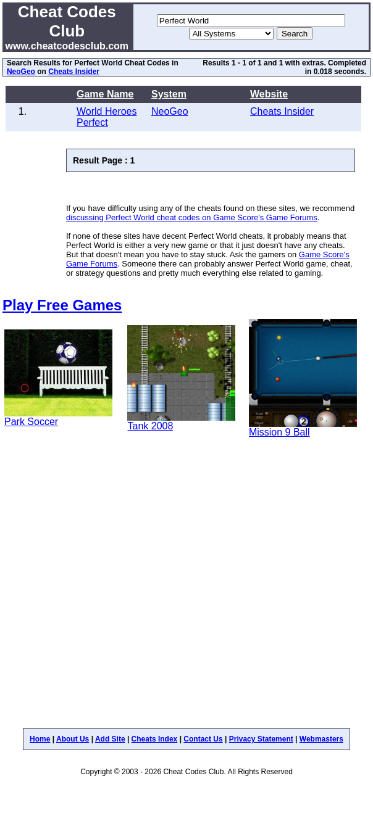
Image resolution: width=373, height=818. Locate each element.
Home (40, 739)
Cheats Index (155, 739)
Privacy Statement (261, 739)
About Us (72, 739)
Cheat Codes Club (67, 21)
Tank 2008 (150, 426)
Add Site (110, 739)
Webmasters (321, 739)
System (168, 94)
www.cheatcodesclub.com (67, 46)
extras (313, 63)
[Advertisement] (122, 588)
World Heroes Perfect (107, 117)
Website (269, 94)
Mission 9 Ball (279, 432)
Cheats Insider (73, 71)
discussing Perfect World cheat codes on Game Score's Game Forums (191, 217)
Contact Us (202, 739)
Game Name (105, 94)
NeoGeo (21, 71)
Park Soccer (31, 421)
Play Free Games (62, 305)
